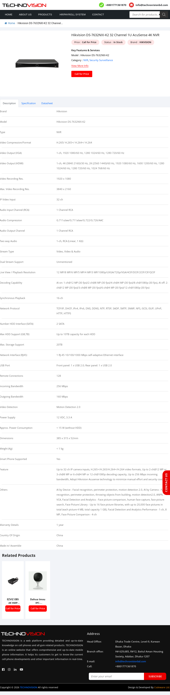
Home (8, 14)
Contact (98, 14)
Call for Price (82, 73)
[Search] (164, 14)
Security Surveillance (101, 60)
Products (45, 14)
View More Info (79, 65)
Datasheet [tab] (47, 103)
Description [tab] (9, 103)
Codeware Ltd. (162, 687)
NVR (85, 60)
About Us (25, 14)
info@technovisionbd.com (152, 5)
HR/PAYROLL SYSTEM (73, 14)
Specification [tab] (28, 103)
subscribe (155, 676)
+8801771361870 (116, 5)
